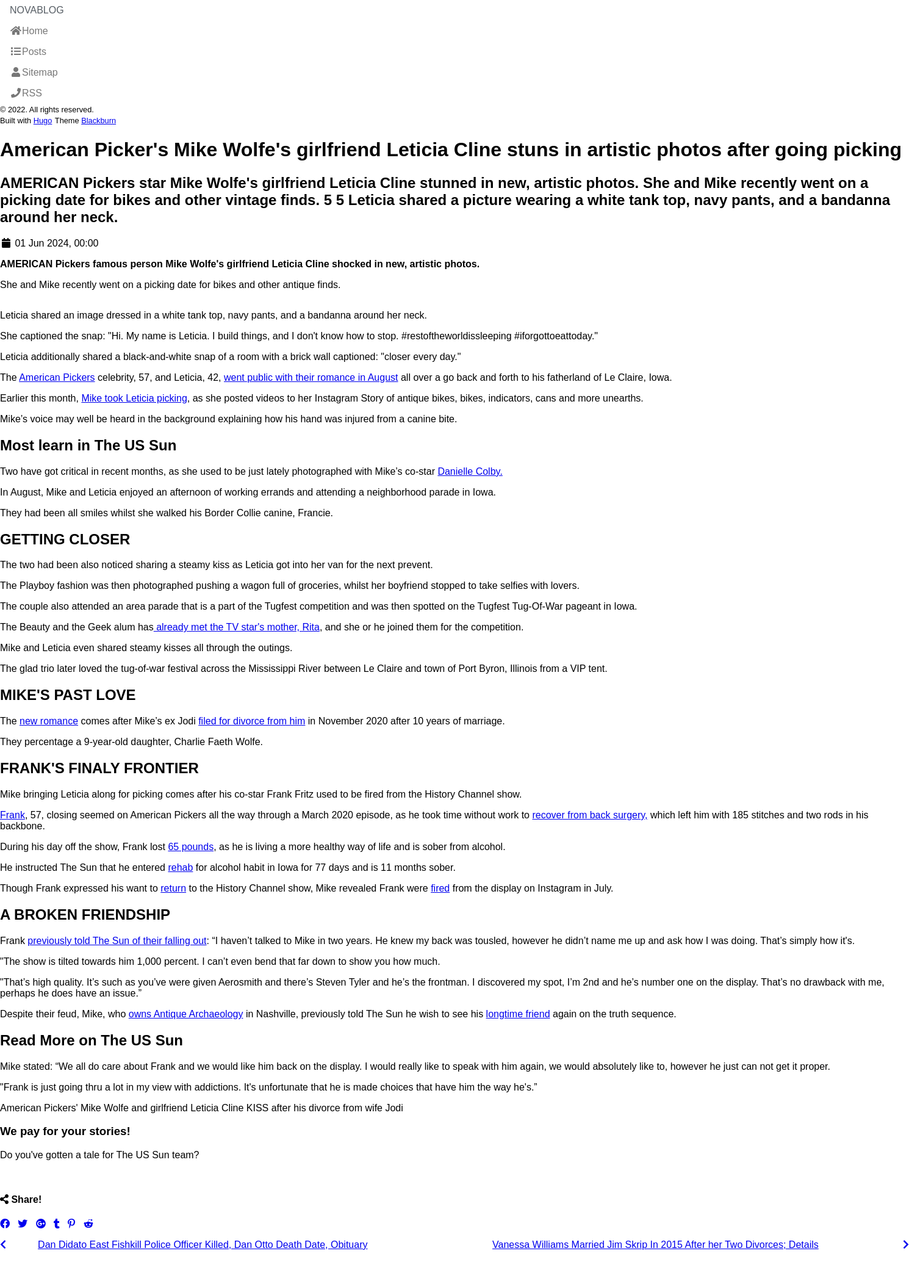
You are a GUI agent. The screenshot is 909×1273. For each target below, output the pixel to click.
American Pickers (57, 377)
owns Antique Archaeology (186, 1014)
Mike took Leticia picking (134, 398)
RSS (26, 93)
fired (440, 888)
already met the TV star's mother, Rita (237, 627)
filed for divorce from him (251, 721)
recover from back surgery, (589, 815)
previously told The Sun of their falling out (116, 941)
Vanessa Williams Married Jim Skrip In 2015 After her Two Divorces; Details (655, 1244)
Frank (12, 815)
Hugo (43, 120)
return (173, 888)
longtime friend (518, 1014)
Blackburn (98, 120)
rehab (180, 867)
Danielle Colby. (469, 471)
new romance (49, 721)
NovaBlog (37, 10)
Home (29, 31)
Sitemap (34, 72)
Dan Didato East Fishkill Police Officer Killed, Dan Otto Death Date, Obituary (202, 1244)
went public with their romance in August (311, 377)
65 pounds (191, 847)
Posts (28, 51)
